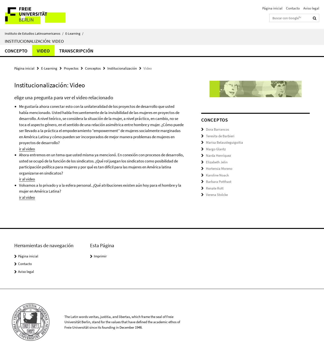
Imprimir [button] (100, 256)
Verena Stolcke (217, 194)
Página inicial (272, 8)
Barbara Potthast (218, 181)
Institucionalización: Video (34, 41)
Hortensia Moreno (219, 168)
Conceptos (93, 68)
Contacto (293, 8)
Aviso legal (311, 8)
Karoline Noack (217, 175)
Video (43, 51)
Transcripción (76, 51)
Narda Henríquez (218, 155)
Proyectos (71, 68)
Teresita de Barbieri (220, 136)
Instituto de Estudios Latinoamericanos (34, 33)
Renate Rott (215, 188)
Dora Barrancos (217, 129)
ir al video (27, 148)
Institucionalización (122, 68)
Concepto (16, 51)
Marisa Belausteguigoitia (224, 142)
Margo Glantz (216, 149)
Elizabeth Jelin (217, 162)
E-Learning (74, 33)
